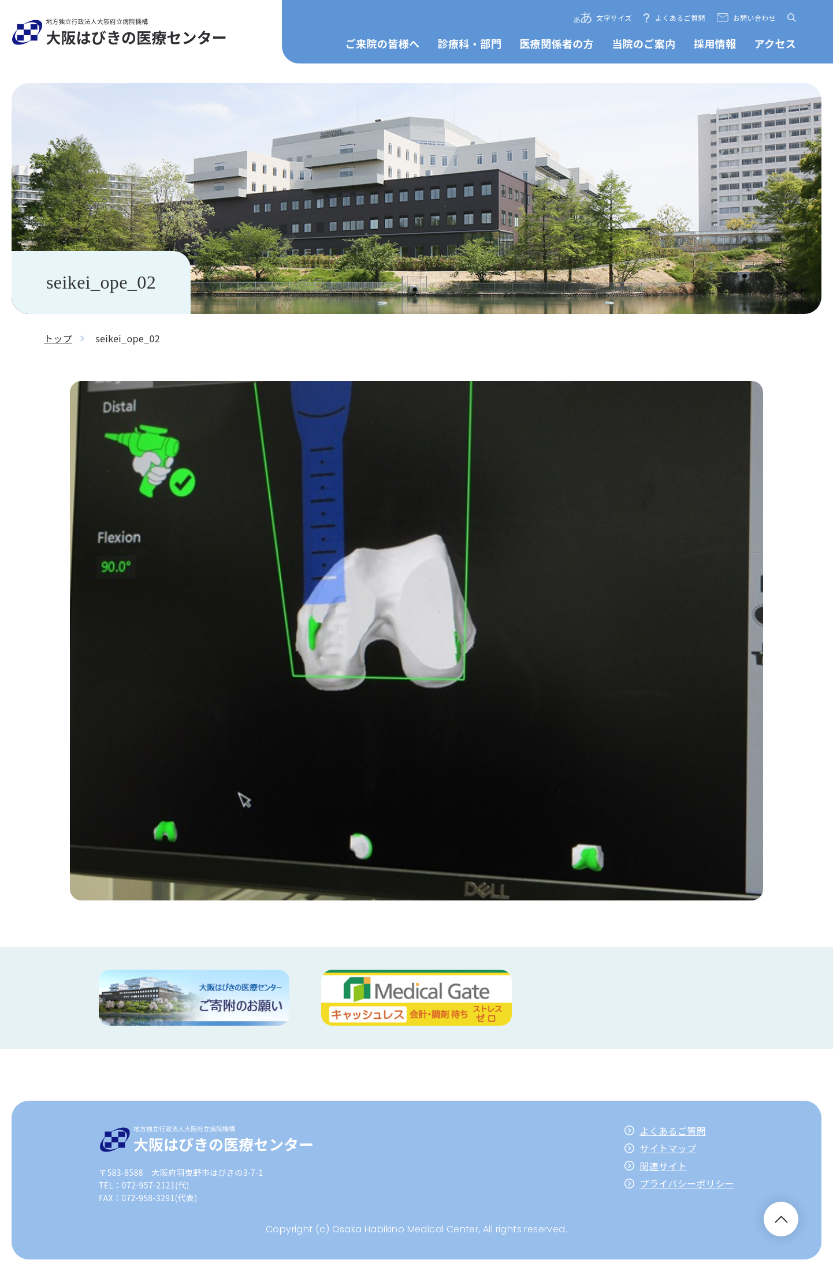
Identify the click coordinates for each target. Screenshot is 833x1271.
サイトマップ (667, 1148)
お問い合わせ (754, 18)
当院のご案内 (643, 43)
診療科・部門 (469, 43)
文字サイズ (614, 18)
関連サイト (663, 1166)
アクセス (775, 43)
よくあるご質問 (680, 18)
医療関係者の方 (556, 43)
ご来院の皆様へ (382, 43)
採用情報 (715, 43)
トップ (58, 338)
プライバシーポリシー (686, 1183)
